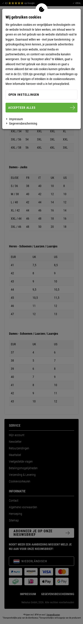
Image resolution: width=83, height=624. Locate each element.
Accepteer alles (41, 107)
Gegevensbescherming (23, 123)
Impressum (16, 119)
